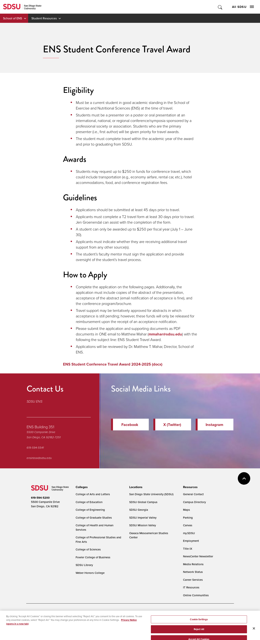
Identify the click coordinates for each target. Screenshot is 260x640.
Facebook (129, 424)
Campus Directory (194, 502)
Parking (188, 518)
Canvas (187, 525)
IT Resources (191, 587)
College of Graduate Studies (94, 518)
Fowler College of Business (93, 557)
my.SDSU (189, 533)
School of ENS (12, 18)
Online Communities (196, 595)
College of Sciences (88, 549)
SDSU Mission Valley (142, 525)
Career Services (193, 580)
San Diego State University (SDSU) (151, 494)
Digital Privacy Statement (90, 613)
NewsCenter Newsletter (198, 556)
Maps (186, 510)
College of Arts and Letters (93, 494)
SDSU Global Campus (143, 502)
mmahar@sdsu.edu (165, 334)
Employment (191, 541)
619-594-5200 (40, 498)
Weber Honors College (90, 573)
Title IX (187, 549)
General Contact (193, 494)
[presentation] (81, 487)
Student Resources (44, 18)
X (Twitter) (172, 424)
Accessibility (35, 613)
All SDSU (243, 7)
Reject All (199, 635)
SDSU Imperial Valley (142, 518)
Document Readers (59, 613)
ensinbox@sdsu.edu (39, 458)
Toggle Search (220, 7)
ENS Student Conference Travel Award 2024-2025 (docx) (112, 364)
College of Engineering (90, 510)
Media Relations (193, 564)
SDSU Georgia (138, 510)
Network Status (193, 572)
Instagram (214, 424)
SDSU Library (84, 565)
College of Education (89, 502)
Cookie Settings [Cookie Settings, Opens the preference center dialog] (199, 625)
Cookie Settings (120, 613)
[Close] (254, 634)
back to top (244, 478)
